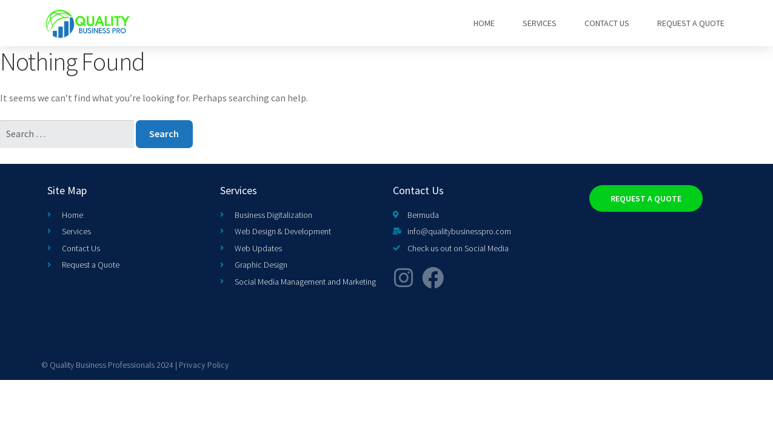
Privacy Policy (204, 364)
